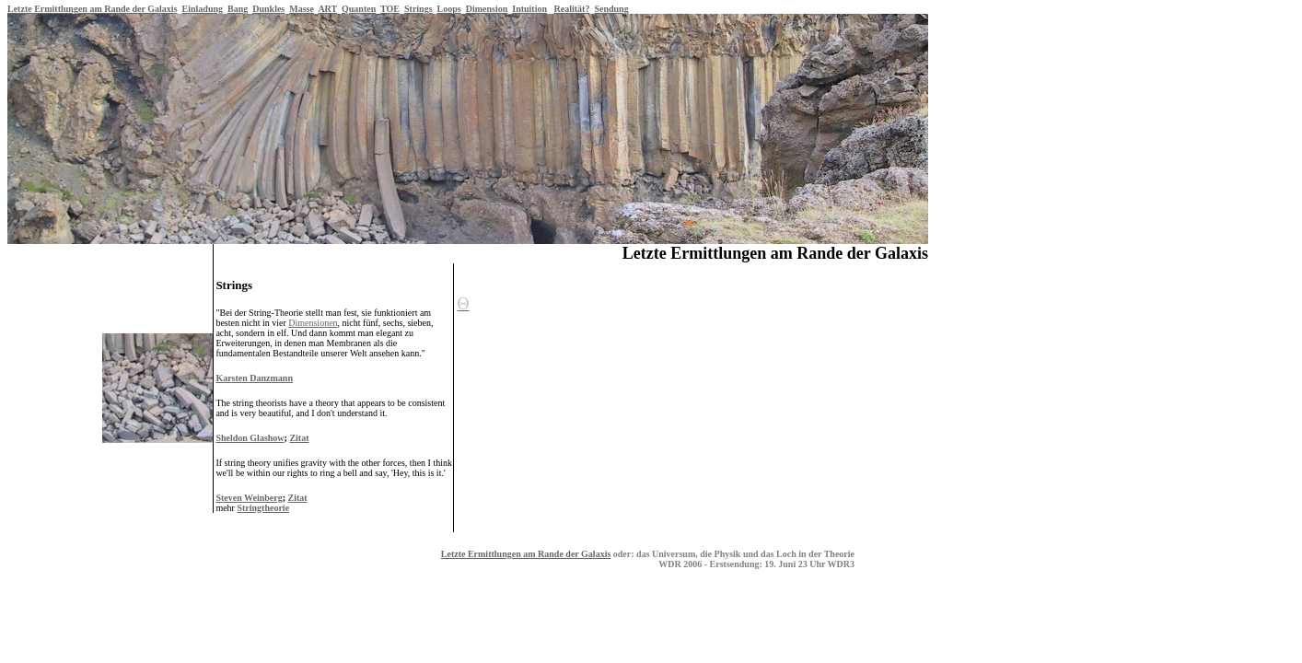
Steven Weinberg (248, 498)
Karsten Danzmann (254, 378)
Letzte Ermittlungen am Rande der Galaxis (92, 9)
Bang (237, 9)
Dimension (487, 9)
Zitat (298, 438)
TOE (390, 9)
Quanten (359, 9)
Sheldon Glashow (249, 438)
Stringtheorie (263, 508)
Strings (418, 9)
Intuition (529, 9)
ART (327, 9)
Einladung (202, 9)
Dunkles (268, 9)
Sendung (611, 9)
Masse (301, 9)
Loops (449, 9)
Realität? (572, 9)
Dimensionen (312, 323)
